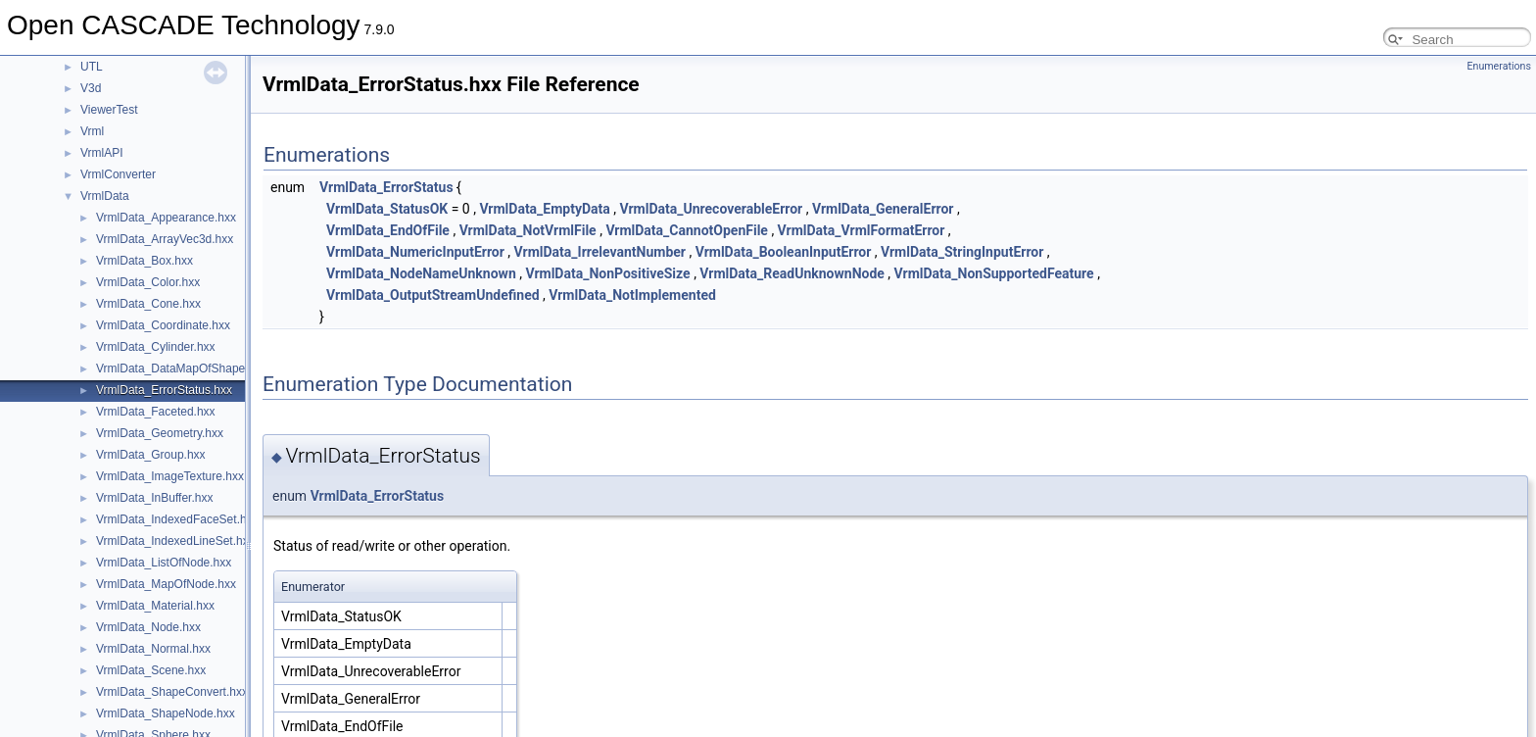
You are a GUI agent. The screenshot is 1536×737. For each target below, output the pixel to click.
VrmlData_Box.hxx (144, 261)
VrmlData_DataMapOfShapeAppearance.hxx (213, 368)
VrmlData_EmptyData (544, 209)
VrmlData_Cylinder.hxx (156, 347)
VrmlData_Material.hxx (155, 606)
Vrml (92, 131)
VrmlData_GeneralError (883, 209)
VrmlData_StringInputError (962, 252)
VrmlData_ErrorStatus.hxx (164, 390)
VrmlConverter (118, 174)
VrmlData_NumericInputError (415, 252)
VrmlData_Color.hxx (148, 282)
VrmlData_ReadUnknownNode (792, 273)
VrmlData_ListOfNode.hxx (163, 562)
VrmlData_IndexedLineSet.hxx (175, 541)
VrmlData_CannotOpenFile (686, 230)
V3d (90, 88)
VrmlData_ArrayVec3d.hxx (164, 239)
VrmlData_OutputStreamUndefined (433, 295)
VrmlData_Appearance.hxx (166, 217)
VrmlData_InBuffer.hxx (154, 498)
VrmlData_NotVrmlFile (528, 230)
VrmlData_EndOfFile (388, 230)
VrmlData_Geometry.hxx (159, 433)
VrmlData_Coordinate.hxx (163, 325)
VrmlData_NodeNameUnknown (421, 273)
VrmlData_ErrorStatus (386, 187)
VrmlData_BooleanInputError (784, 252)
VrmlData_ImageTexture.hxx (170, 476)
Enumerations (1498, 66)
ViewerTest (108, 110)
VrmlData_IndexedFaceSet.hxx (177, 519)
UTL (91, 67)
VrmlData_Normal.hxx (153, 649)
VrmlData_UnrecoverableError (711, 209)
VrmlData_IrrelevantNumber (600, 252)
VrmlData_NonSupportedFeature (994, 273)
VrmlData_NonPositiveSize (607, 273)
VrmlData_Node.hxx (148, 627)
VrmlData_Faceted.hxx (156, 411)
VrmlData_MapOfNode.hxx (166, 584)
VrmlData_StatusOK (387, 209)
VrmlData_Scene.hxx (151, 670)
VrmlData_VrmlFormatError (861, 230)
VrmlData (104, 196)
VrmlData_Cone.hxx (148, 304)
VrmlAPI (101, 153)
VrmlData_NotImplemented (632, 295)
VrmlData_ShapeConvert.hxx (172, 692)
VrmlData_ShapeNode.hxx (165, 713)
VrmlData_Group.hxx (151, 455)
